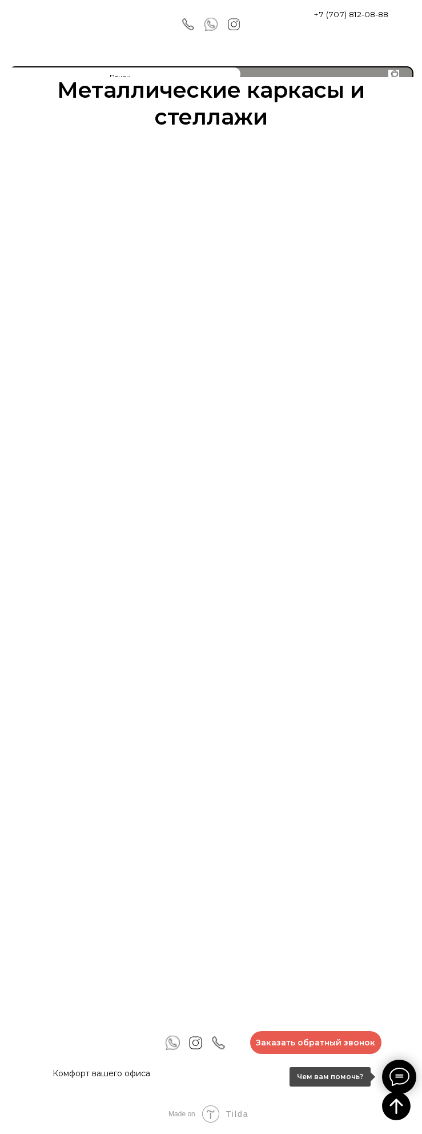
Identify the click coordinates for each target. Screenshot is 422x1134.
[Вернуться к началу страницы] (396, 1106)
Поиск (120, 77)
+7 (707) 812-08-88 (351, 14)
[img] (45, 25)
